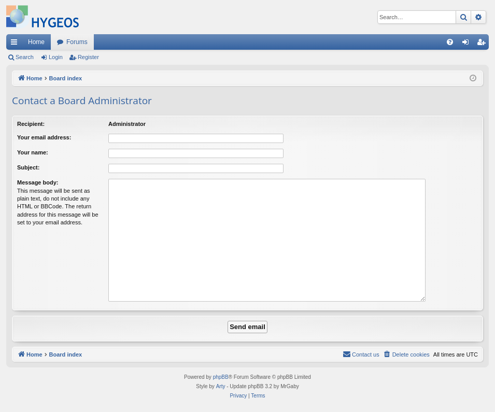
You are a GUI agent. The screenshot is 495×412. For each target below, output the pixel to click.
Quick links (16, 44)
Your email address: (44, 137)
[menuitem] (450, 42)
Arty (220, 386)
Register (88, 57)
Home (36, 42)
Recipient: (31, 124)
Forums (77, 42)
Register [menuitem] (483, 44)
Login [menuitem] (467, 44)
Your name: (32, 152)
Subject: (28, 167)
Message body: (37, 182)
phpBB (221, 377)
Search (25, 57)
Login (56, 57)
